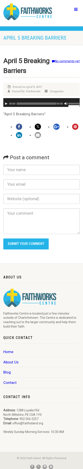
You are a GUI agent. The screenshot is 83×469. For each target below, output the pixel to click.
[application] (41, 102)
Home (8, 352)
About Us (11, 362)
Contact (10, 382)
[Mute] (66, 103)
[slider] (36, 104)
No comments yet (66, 61)
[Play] (6, 103)
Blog (7, 372)
